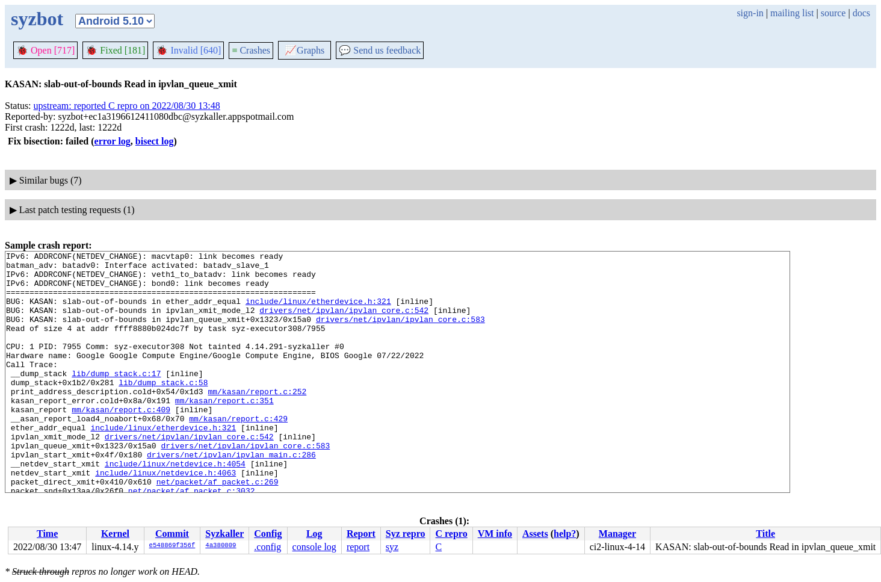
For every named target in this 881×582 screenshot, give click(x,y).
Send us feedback (380, 50)
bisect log (154, 141)
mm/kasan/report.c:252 (257, 420)
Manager (617, 533)
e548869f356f (172, 546)
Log (314, 533)
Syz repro (405, 533)
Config (268, 533)
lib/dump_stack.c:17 (116, 398)
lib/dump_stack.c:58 (163, 409)
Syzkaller (224, 533)
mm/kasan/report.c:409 (121, 441)
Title (765, 533)
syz (392, 547)
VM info (495, 533)
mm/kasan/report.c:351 (224, 431)
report (358, 547)
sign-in (750, 13)
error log (112, 141)
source (833, 13)
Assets (535, 533)
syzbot (37, 18)
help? (565, 533)
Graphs (304, 50)
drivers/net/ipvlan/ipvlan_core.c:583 (400, 333)
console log (314, 547)
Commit (172, 533)
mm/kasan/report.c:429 (238, 452)
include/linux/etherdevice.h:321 (318, 311)
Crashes (251, 50)
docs (861, 13)
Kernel (115, 533)
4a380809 (220, 546)
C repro (451, 533)
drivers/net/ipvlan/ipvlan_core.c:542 (343, 322)
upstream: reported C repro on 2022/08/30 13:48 (127, 106)
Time (47, 533)
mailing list (792, 13)
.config (267, 547)
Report (361, 533)
